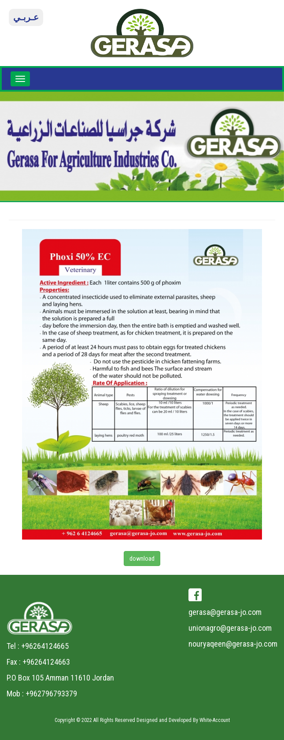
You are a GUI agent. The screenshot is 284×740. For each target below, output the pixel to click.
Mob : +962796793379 (42, 693)
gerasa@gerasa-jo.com (225, 612)
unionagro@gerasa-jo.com (230, 628)
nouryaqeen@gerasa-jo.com (232, 643)
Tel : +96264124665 (38, 646)
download (142, 558)
